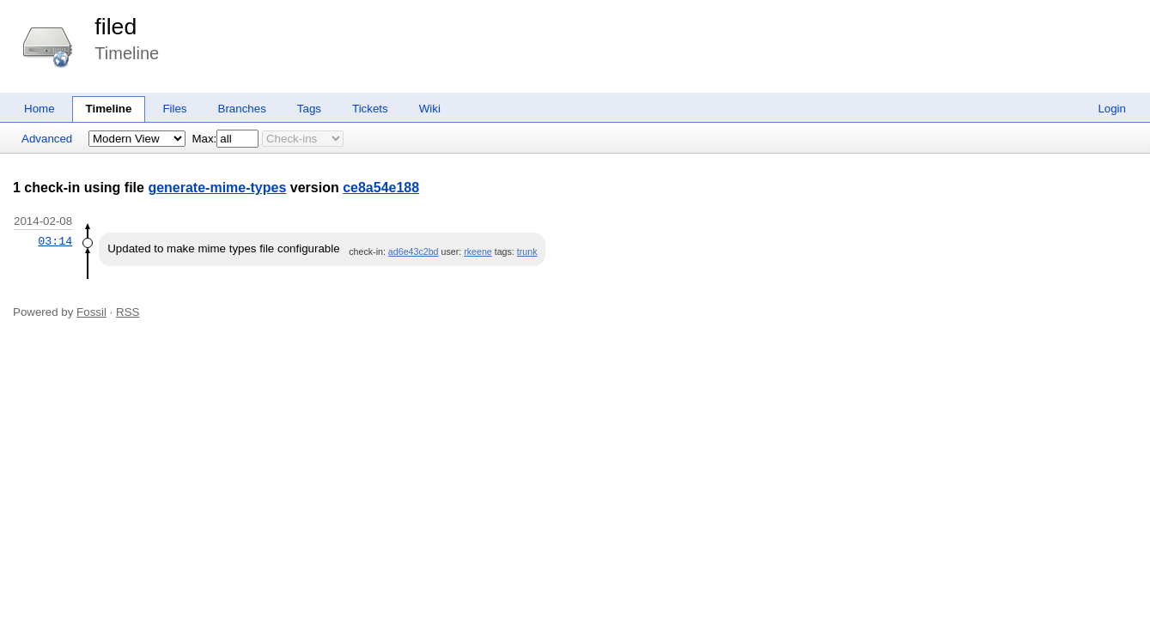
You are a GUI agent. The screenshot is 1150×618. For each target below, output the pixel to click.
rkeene (478, 251)
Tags (309, 108)
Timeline (109, 108)
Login (1112, 108)
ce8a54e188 (381, 187)
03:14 (55, 241)
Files (174, 108)
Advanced (46, 138)
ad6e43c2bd (413, 251)
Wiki (430, 108)
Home (39, 108)
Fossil (91, 312)
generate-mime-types (217, 187)
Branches (242, 108)
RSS (127, 312)
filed (115, 26)
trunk (527, 251)
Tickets (370, 108)
